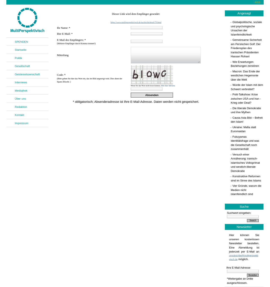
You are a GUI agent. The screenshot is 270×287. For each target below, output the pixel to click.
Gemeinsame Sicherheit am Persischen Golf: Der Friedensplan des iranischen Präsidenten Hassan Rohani (246, 48)
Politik (18, 58)
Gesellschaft (22, 66)
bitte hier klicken (168, 86)
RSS (258, 2)
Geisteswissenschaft (27, 74)
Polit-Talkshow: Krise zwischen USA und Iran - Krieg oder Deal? (246, 98)
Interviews (21, 82)
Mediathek (21, 90)
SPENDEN (21, 41)
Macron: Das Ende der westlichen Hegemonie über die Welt (245, 75)
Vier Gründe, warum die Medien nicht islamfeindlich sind (246, 190)
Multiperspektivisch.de (27, 20)
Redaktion (21, 106)
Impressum (21, 123)
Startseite (20, 49)
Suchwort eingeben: (239, 212)
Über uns (20, 98)
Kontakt (19, 115)
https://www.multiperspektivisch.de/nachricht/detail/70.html (136, 22)
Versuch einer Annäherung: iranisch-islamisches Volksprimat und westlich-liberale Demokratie (245, 163)
